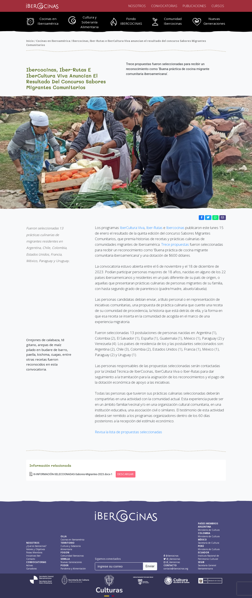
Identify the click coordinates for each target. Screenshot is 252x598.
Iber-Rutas (154, 227)
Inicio (30, 41)
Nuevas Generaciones (214, 21)
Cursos (217, 6)
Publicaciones (194, 6)
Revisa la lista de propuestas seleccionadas (128, 431)
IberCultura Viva (131, 227)
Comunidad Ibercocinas (173, 21)
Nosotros (137, 6)
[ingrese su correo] (119, 566)
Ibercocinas (175, 227)
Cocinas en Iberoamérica (48, 21)
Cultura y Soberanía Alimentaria (89, 22)
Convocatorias (164, 6)
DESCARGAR (125, 474)
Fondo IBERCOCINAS (131, 21)
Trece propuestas (175, 244)
